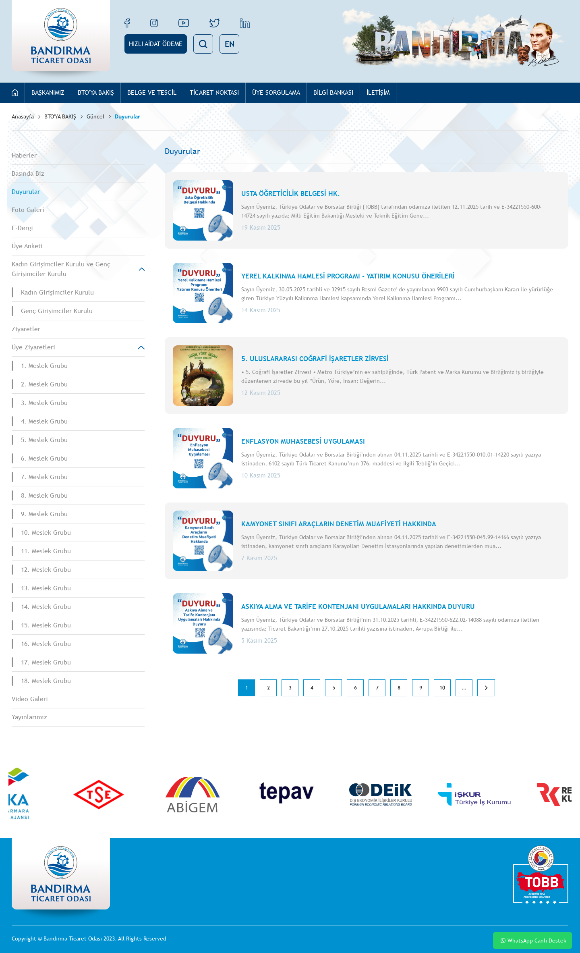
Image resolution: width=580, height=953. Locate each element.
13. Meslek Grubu (46, 588)
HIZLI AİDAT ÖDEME (155, 44)
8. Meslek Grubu (44, 495)
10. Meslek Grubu (46, 532)
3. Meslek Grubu (44, 403)
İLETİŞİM (378, 92)
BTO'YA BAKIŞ (96, 92)
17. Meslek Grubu (46, 662)
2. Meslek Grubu (44, 384)
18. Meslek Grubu (46, 681)
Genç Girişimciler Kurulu (57, 311)
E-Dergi (22, 228)
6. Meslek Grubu (44, 458)
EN (229, 43)
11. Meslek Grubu (46, 551)
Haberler (24, 155)
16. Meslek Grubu (46, 644)
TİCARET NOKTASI (214, 92)
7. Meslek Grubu (44, 477)
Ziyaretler (26, 329)
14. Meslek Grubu (46, 606)
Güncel (95, 116)
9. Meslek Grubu (44, 514)
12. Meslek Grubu (46, 569)
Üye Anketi (27, 246)
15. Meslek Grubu (46, 625)
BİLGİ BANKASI (333, 92)
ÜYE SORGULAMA (276, 92)
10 (442, 688)
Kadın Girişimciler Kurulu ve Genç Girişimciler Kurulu (61, 269)
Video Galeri (30, 699)
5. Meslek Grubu (44, 440)
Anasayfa (23, 116)
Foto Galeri (28, 210)
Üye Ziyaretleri (33, 347)
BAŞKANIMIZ (47, 92)
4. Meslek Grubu (44, 421)
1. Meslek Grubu (44, 366)
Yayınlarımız (29, 717)
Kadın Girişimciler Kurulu (57, 292)
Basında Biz (28, 173)
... (464, 688)
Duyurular (127, 116)
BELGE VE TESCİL (151, 92)
